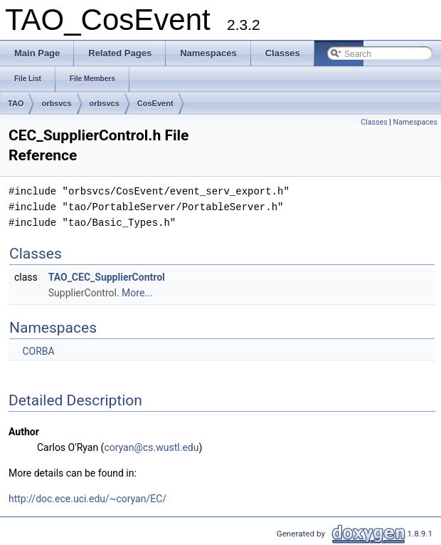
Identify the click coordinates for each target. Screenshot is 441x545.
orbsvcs (56, 103)
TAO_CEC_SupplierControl (106, 277)
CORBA (38, 351)
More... (137, 293)
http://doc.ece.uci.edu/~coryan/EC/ (87, 498)
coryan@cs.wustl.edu (151, 447)
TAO (15, 103)
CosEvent (155, 103)
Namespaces (415, 122)
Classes (374, 122)
